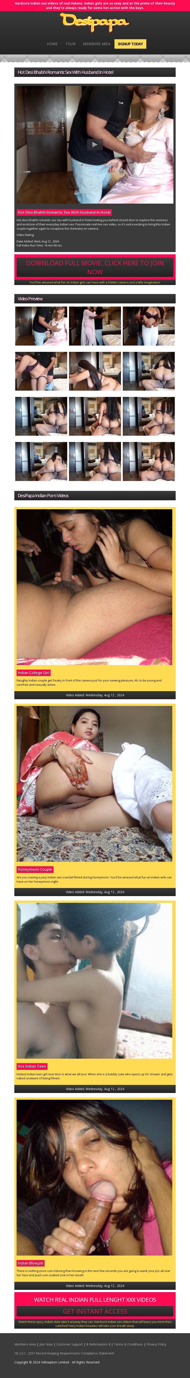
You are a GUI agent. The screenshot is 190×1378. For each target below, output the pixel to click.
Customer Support (69, 1344)
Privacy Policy (156, 1344)
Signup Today (130, 43)
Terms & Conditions (128, 1344)
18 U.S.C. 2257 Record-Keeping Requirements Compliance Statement (64, 1353)
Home (52, 43)
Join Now (46, 1344)
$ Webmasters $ (98, 1344)
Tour (70, 43)
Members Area (96, 43)
